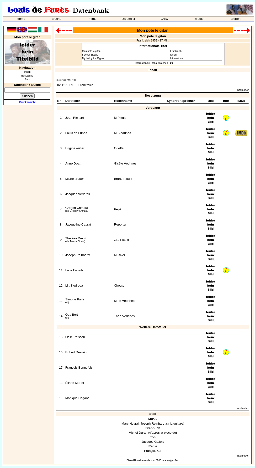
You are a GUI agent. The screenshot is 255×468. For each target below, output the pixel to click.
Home (21, 19)
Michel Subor (74, 178)
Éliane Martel (74, 383)
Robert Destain (75, 352)
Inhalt (27, 71)
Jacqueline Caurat (78, 224)
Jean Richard (74, 117)
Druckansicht (27, 102)
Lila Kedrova (74, 285)
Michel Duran (138, 432)
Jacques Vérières (77, 194)
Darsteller (128, 19)
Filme (93, 19)
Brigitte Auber (74, 148)
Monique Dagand (77, 398)
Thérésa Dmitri (75, 238)
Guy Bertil (72, 314)
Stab (27, 79)
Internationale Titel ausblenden (151, 63)
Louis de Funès (76, 133)
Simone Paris (74, 299)
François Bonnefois (78, 367)
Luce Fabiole (74, 270)
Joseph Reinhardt (77, 255)
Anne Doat (72, 163)
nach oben (243, 89)
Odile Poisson (75, 337)
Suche (56, 19)
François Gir (153, 451)
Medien (200, 19)
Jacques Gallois (153, 441)
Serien (236, 19)
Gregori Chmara (76, 208)
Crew (164, 19)
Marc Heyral (130, 423)
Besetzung (27, 75)
